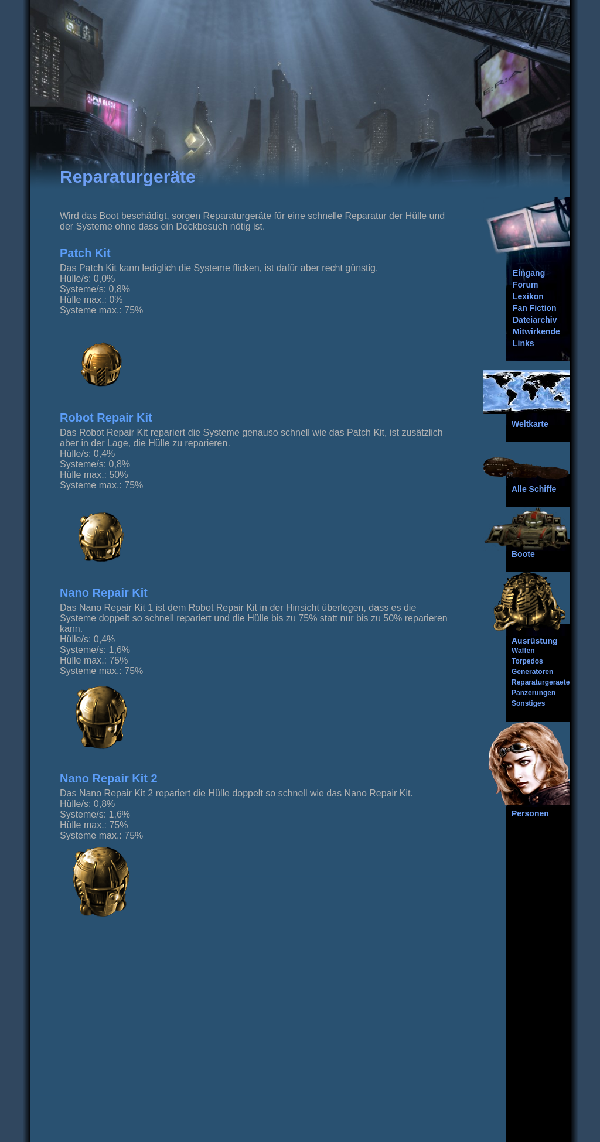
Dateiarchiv (535, 319)
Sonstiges (528, 703)
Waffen (523, 651)
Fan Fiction (535, 308)
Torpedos (527, 661)
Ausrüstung (535, 640)
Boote (523, 554)
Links (523, 343)
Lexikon (528, 296)
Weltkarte (530, 424)
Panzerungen (533, 693)
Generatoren (532, 672)
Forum (525, 284)
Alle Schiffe (534, 489)
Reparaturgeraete (541, 682)
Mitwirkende (536, 331)
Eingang (529, 273)
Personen (530, 813)
